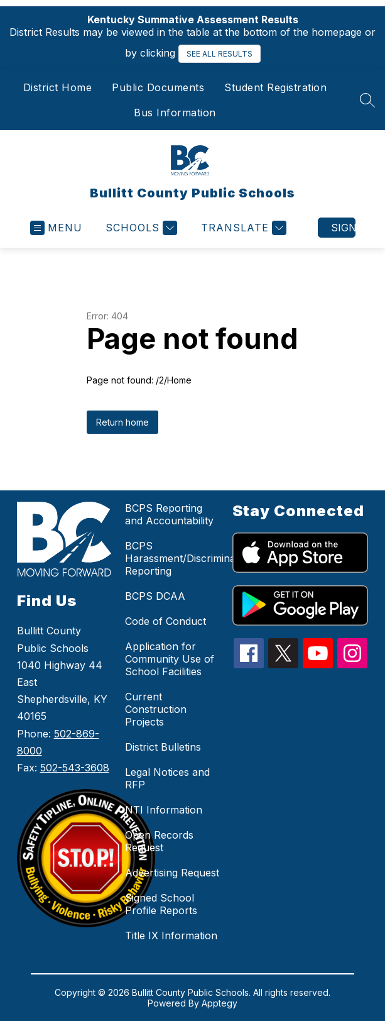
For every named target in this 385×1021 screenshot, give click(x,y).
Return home (122, 422)
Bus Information (175, 112)
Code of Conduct (165, 621)
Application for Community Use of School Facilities (169, 659)
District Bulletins (163, 747)
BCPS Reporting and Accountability (169, 514)
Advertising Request (172, 872)
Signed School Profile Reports (161, 904)
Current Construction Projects (156, 709)
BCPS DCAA (155, 596)
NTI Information (163, 809)
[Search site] (367, 100)
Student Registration (275, 87)
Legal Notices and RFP (167, 778)
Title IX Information (171, 935)
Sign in (343, 227)
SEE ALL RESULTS (219, 53)
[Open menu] (56, 228)
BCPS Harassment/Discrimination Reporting (189, 558)
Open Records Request (159, 841)
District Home (57, 87)
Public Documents (158, 87)
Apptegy (219, 1003)
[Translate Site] (242, 228)
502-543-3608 (74, 767)
